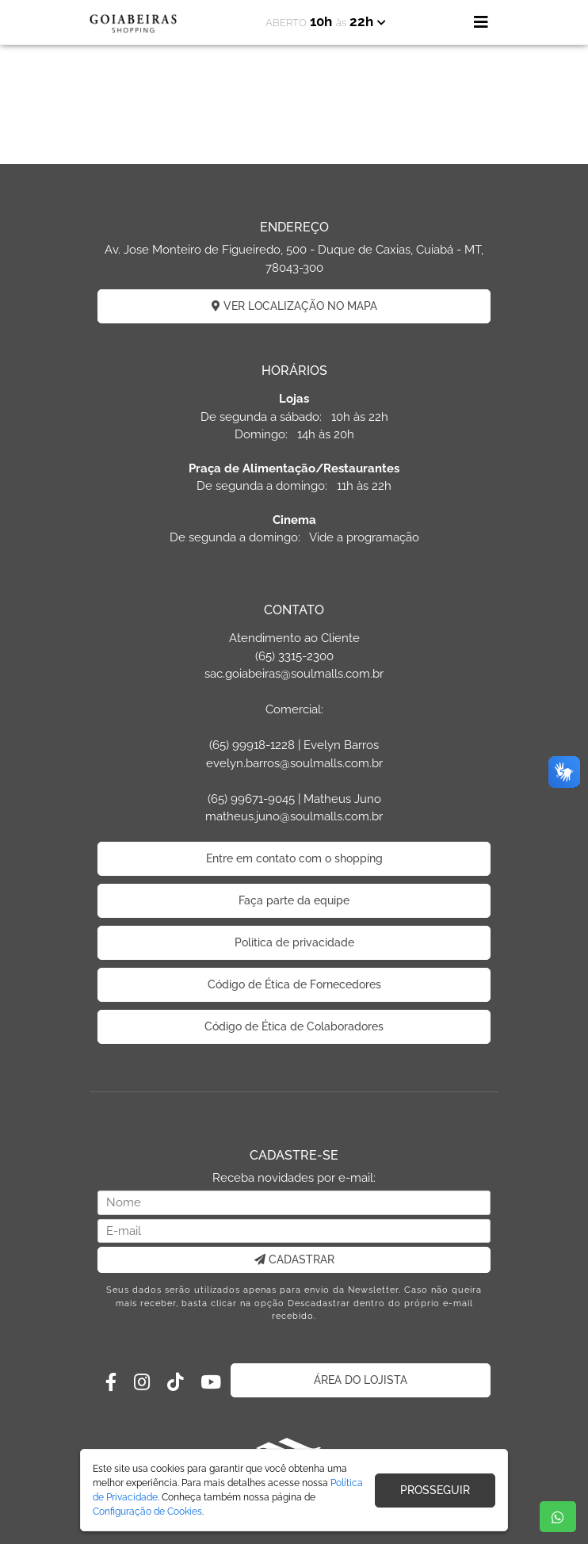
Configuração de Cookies (147, 1511)
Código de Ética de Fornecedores (294, 984)
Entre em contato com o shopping (294, 858)
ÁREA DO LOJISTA (360, 1380)
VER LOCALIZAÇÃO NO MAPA (294, 306)
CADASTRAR (294, 1259)
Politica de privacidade (294, 942)
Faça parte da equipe (294, 900)
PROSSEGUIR (435, 1490)
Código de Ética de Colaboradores (294, 1026)
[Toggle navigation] (481, 22)
